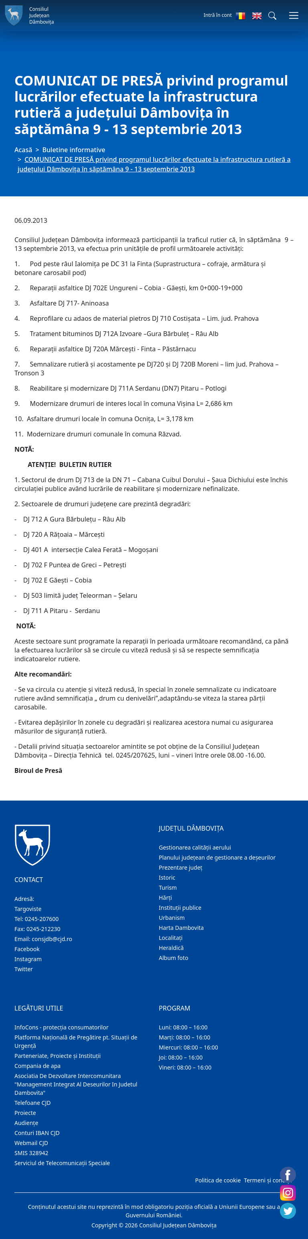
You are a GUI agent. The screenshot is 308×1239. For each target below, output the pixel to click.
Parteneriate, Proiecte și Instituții (57, 1056)
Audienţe (26, 1123)
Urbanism (172, 917)
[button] (272, 16)
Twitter (23, 969)
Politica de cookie (218, 1180)
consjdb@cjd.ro (52, 939)
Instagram (28, 959)
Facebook (27, 949)
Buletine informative (74, 149)
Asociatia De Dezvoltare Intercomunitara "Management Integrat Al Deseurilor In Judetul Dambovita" (75, 1084)
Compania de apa (37, 1066)
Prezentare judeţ (181, 867)
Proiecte (25, 1113)
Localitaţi (170, 937)
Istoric (167, 877)
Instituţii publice (180, 907)
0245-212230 (43, 929)
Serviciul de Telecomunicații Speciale (62, 1163)
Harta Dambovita (181, 927)
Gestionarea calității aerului (195, 847)
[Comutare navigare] (293, 15)
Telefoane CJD (32, 1103)
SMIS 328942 (31, 1153)
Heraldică (171, 948)
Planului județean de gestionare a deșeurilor (217, 857)
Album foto (173, 958)
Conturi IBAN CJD (37, 1133)
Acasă (23, 149)
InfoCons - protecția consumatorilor (61, 1027)
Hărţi (165, 897)
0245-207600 (42, 919)
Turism (168, 887)
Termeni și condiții (268, 1180)
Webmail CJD (31, 1143)
